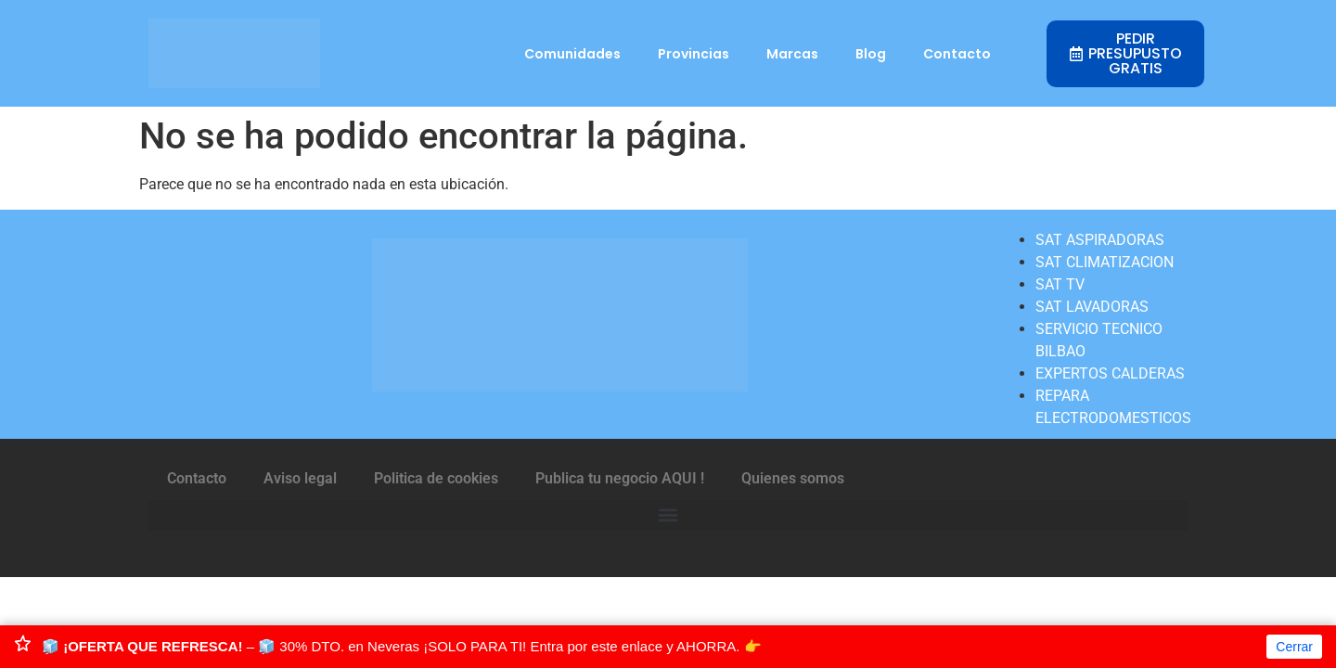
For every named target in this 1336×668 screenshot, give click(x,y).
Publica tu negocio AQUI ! (619, 478)
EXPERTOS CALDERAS (1110, 373)
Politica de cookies (436, 478)
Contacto (957, 54)
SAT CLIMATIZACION (1104, 262)
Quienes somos (792, 478)
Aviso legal (300, 478)
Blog (870, 54)
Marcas (792, 54)
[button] (668, 515)
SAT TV (1060, 284)
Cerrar (1294, 646)
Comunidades (572, 54)
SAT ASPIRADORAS (1099, 240)
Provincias (693, 54)
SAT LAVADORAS (1092, 306)
